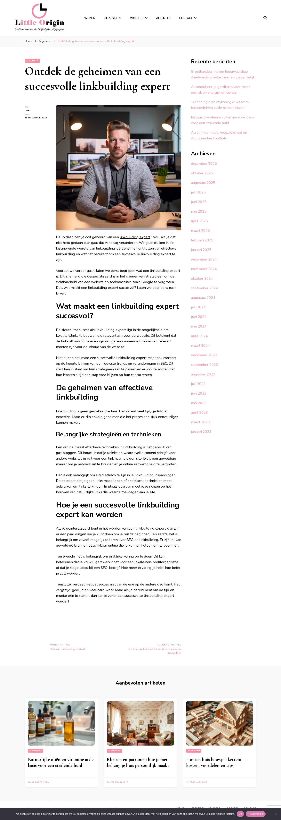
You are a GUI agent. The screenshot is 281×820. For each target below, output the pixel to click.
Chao (28, 110)
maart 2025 (200, 230)
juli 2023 (198, 383)
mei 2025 (198, 211)
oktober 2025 (202, 173)
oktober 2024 (202, 278)
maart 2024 (200, 345)
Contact (186, 18)
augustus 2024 (203, 297)
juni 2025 (198, 202)
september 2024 (204, 288)
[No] (276, 814)
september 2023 (204, 364)
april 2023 (199, 412)
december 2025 (204, 163)
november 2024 (204, 269)
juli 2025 (198, 192)
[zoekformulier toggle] (265, 18)
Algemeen (163, 18)
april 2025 (199, 221)
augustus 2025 (203, 182)
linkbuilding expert (135, 237)
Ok (240, 813)
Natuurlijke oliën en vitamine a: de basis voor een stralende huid (60, 762)
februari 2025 (202, 240)
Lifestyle (110, 18)
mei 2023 (198, 403)
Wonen (89, 18)
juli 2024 (198, 307)
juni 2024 (198, 316)
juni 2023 (198, 393)
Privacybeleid (256, 813)
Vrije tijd (137, 18)
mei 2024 (198, 326)
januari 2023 (201, 431)
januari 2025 (201, 249)
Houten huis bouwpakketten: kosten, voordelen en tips (213, 762)
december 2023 (204, 355)
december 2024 (204, 259)
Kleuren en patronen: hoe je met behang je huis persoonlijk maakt (138, 762)
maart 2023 (200, 422)
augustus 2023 (203, 374)
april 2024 (199, 336)
